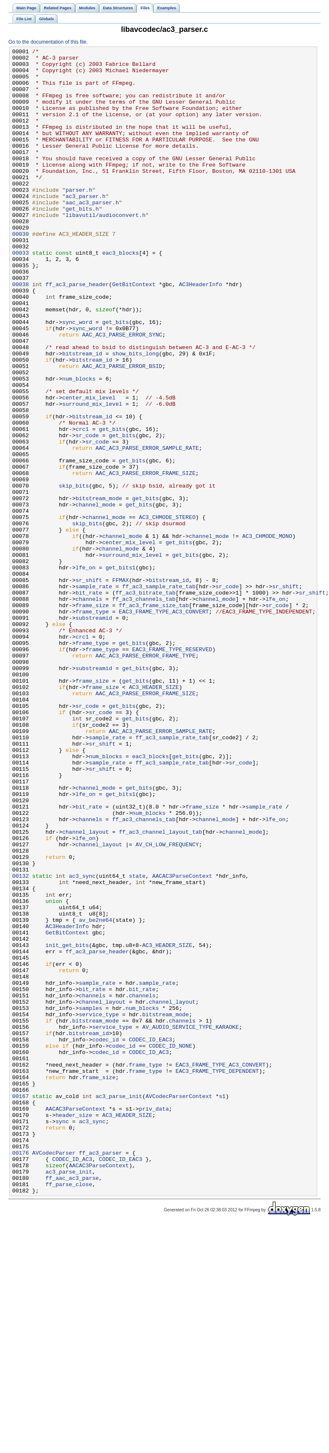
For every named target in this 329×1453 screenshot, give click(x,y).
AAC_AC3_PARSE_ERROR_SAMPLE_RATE (147, 528)
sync (62, 1336)
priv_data (153, 1321)
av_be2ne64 (95, 1094)
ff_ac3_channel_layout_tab (160, 989)
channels (89, 709)
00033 (20, 294)
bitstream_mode (99, 588)
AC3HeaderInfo (200, 332)
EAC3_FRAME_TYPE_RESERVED (172, 770)
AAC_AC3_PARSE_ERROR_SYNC (122, 392)
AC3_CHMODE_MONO (267, 634)
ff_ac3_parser (100, 1374)
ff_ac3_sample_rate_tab (159, 694)
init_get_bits (67, 1125)
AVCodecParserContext (178, 1306)
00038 (20, 332)
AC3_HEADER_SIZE (154, 815)
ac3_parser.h (85, 226)
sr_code (87, 513)
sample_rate (94, 694)
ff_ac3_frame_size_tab (154, 717)
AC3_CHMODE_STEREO (167, 611)
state (137, 1042)
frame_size (92, 717)
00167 (20, 1306)
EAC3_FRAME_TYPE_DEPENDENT (217, 1276)
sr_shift (89, 687)
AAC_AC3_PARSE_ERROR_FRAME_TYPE (145, 777)
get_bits (115, 377)
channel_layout (85, 989)
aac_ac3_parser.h (92, 233)
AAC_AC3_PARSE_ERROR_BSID (122, 430)
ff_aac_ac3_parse (72, 1404)
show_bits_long (135, 415)
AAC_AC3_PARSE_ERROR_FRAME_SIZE (145, 558)
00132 (20, 1042)
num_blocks (78, 445)
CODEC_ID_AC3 (149, 1253)
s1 (222, 1306)
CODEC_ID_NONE (170, 1246)
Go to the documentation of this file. (48, 42)
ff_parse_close (68, 1412)
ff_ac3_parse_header (77, 332)
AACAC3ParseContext (182, 1042)
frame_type (92, 724)
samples (91, 1200)
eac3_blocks (120, 294)
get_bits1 (120, 672)
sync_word (77, 377)
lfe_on (86, 672)
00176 (20, 1374)
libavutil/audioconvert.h (105, 249)
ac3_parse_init (118, 1306)
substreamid (94, 732)
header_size (73, 1329)
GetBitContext (133, 332)
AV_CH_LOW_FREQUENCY (167, 1004)
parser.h (79, 218)
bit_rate (89, 702)
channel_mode (96, 596)
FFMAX (120, 687)
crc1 (82, 505)
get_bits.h (82, 241)
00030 (20, 271)
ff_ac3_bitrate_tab (146, 702)
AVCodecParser (54, 1374)
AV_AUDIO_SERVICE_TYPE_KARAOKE (190, 1223)
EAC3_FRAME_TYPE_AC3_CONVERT (164, 724)
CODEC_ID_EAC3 (150, 1238)
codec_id (105, 1238)
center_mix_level (89, 468)
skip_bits (74, 573)
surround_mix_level (92, 475)
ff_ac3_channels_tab (144, 709)
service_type (99, 1208)
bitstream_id (82, 415)
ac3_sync (82, 1042)
